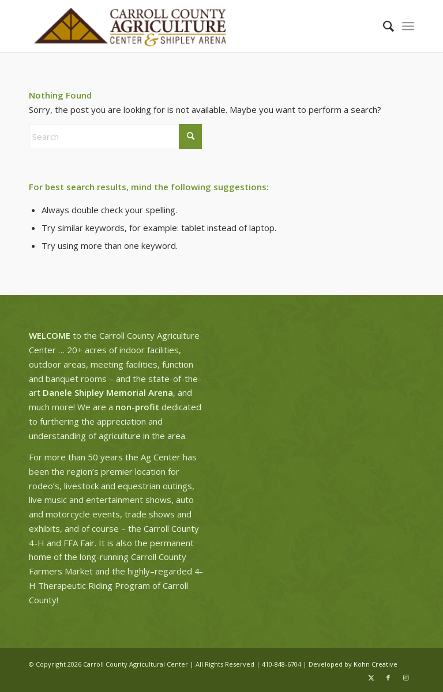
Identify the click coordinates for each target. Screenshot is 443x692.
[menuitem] (382, 26)
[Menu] (408, 25)
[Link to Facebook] (388, 677)
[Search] (382, 26)
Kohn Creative (375, 664)
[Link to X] (371, 677)
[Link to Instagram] (405, 677)
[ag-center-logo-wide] (130, 26)
